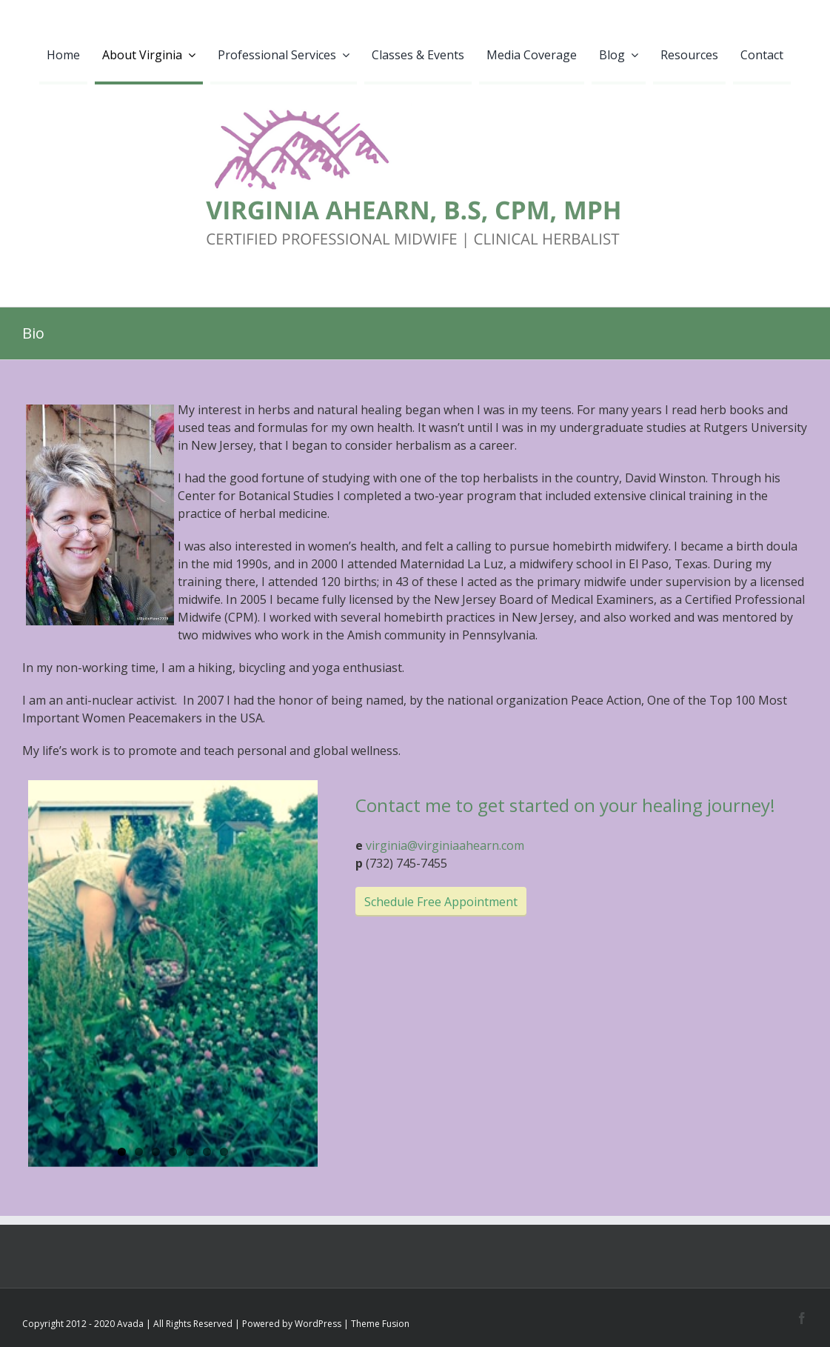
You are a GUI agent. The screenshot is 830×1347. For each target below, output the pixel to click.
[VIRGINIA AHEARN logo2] (415, 90)
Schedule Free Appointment (441, 902)
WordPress (318, 1325)
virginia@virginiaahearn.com (445, 845)
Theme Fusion (380, 1325)
